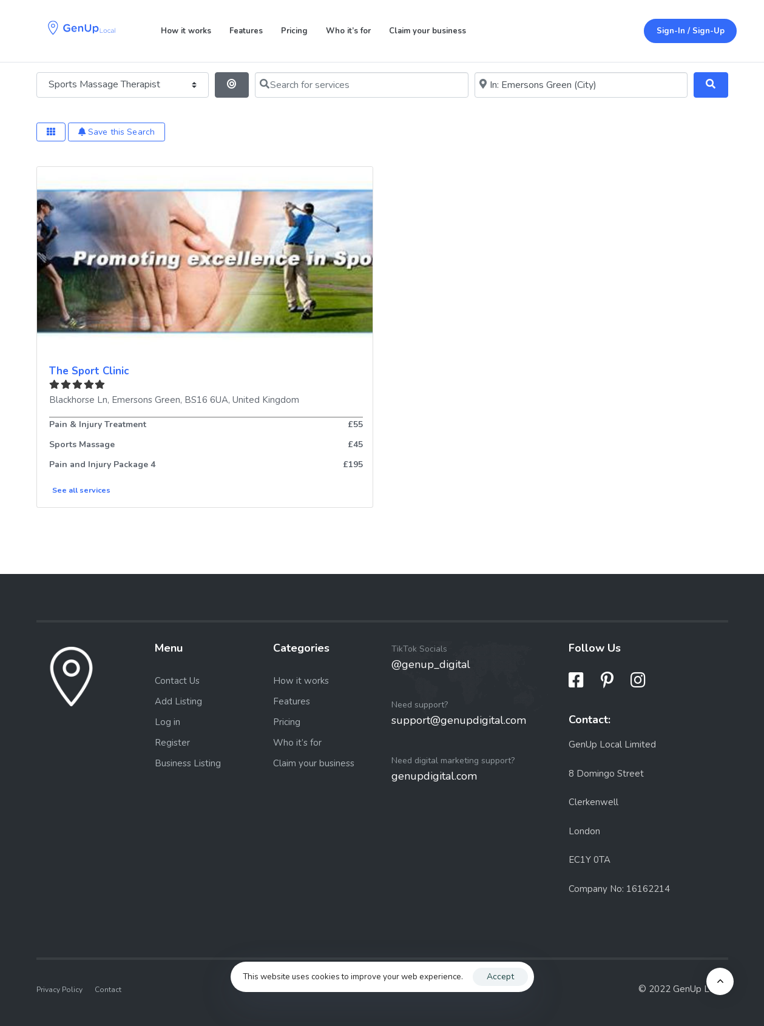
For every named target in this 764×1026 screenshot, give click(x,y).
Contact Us (177, 681)
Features (246, 30)
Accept (500, 976)
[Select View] (51, 132)
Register (172, 743)
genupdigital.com (434, 776)
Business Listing (188, 763)
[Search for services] (361, 85)
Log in (167, 722)
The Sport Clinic (89, 371)
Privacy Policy (59, 989)
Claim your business (427, 30)
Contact (108, 989)
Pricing (294, 30)
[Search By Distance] (232, 85)
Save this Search (116, 132)
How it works (186, 30)
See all (81, 490)
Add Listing (178, 701)
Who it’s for (348, 30)
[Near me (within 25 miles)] (581, 85)
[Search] (711, 85)
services (94, 490)
